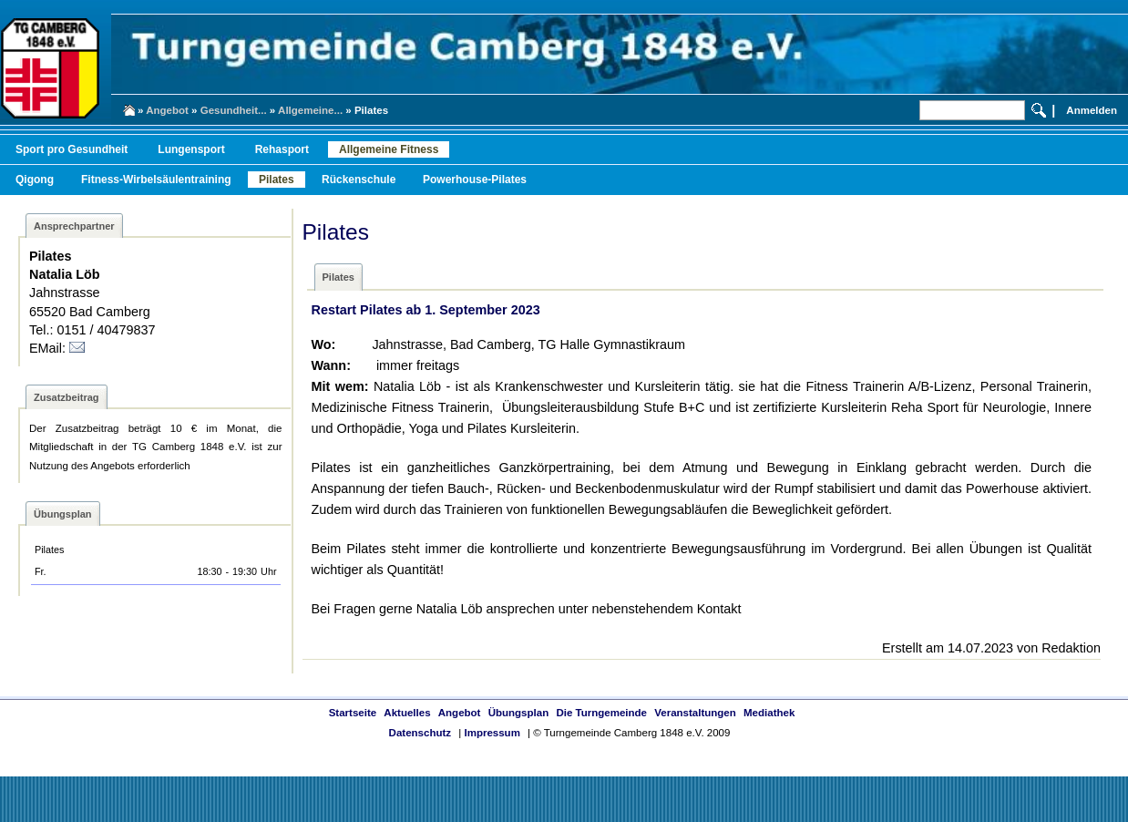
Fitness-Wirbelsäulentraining (156, 179)
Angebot (167, 110)
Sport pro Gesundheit (71, 149)
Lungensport (191, 149)
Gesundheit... (233, 110)
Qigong (34, 179)
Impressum (491, 732)
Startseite (352, 712)
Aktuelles (407, 712)
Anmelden (1091, 110)
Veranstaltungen (695, 712)
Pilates (276, 179)
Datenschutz (420, 732)
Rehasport (282, 149)
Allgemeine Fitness (388, 149)
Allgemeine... (310, 110)
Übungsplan (518, 712)
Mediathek (769, 712)
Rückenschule (358, 179)
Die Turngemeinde (601, 712)
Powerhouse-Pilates (475, 179)
